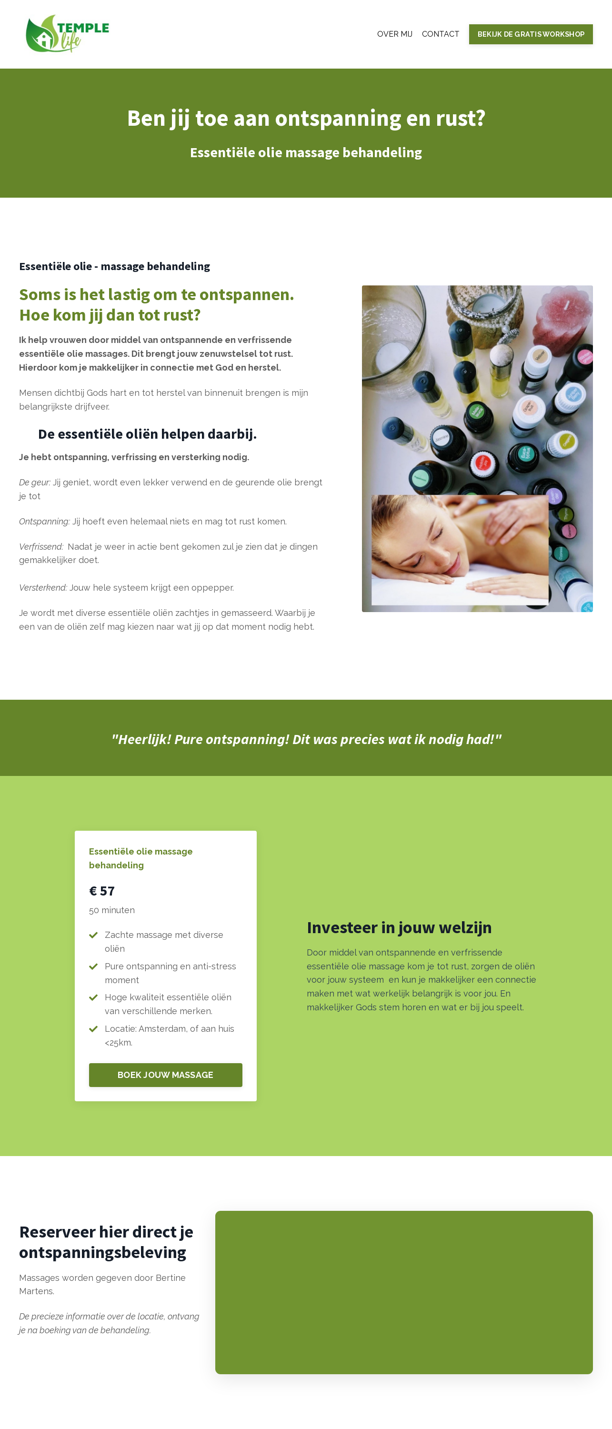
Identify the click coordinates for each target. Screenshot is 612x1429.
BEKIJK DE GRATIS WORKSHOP (531, 34)
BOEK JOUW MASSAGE (165, 1075)
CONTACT (441, 34)
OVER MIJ (394, 34)
